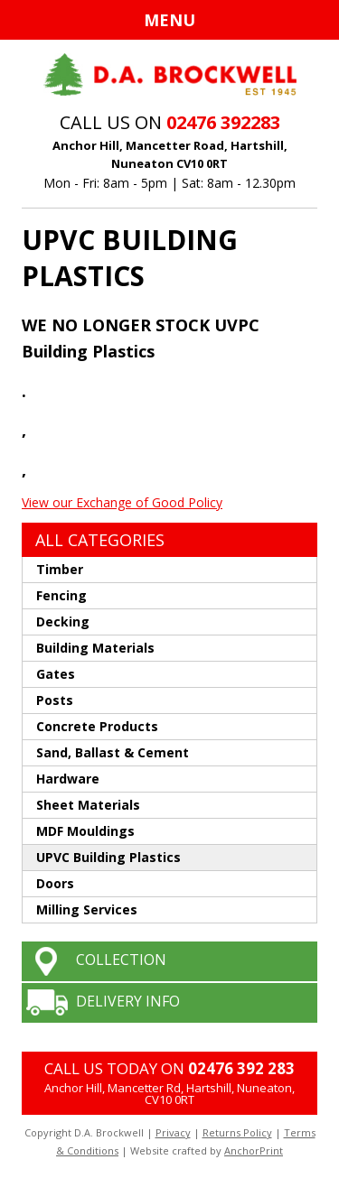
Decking (62, 621)
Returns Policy (237, 1132)
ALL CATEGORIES (100, 540)
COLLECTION (121, 959)
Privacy (173, 1132)
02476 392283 (223, 122)
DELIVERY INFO (128, 1001)
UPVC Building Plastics (108, 857)
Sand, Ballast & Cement (112, 752)
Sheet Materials (88, 804)
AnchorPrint (253, 1150)
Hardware (67, 778)
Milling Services (86, 909)
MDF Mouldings (85, 830)
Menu (169, 20)
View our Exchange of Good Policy (122, 502)
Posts (54, 700)
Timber (59, 569)
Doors (55, 883)
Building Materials (95, 647)
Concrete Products (97, 726)
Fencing (61, 595)
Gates (55, 673)
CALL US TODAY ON (169, 1068)
